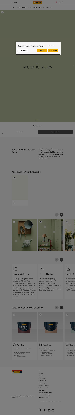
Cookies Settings (23, 50)
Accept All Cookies (53, 50)
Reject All (42, 50)
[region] (38, 48)
